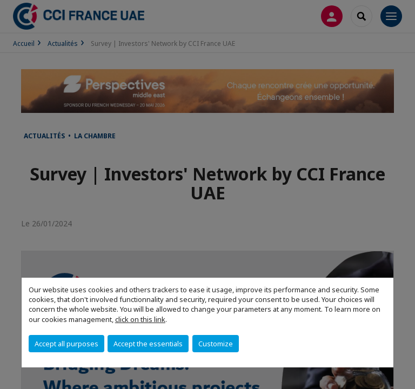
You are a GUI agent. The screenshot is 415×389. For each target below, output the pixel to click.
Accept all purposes (66, 343)
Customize (215, 343)
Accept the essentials (148, 343)
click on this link (140, 319)
